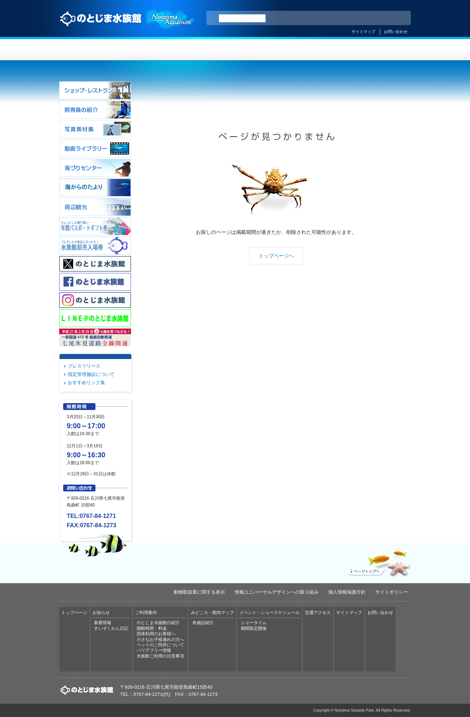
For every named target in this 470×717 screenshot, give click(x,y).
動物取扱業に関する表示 (199, 592)
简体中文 (362, 18)
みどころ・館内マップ (264, 49)
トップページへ (276, 256)
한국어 (397, 18)
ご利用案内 (206, 49)
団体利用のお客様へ (156, 633)
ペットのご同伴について (160, 644)
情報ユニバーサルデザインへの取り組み (277, 592)
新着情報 (102, 622)
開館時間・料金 (152, 628)
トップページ (88, 49)
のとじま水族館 (127, 25)
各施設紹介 (203, 622)
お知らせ (147, 49)
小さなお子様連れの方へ (160, 639)
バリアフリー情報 (154, 650)
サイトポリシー (391, 592)
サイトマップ (363, 31)
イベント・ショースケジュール (322, 49)
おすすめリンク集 (86, 382)
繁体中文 (380, 18)
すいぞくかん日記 (111, 628)
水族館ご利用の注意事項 (160, 656)
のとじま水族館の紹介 (158, 622)
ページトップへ (378, 562)
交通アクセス (381, 49)
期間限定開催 (254, 628)
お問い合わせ (396, 31)
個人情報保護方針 (347, 592)
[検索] (242, 18)
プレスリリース (84, 366)
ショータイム (254, 622)
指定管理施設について (91, 374)
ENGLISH (343, 18)
